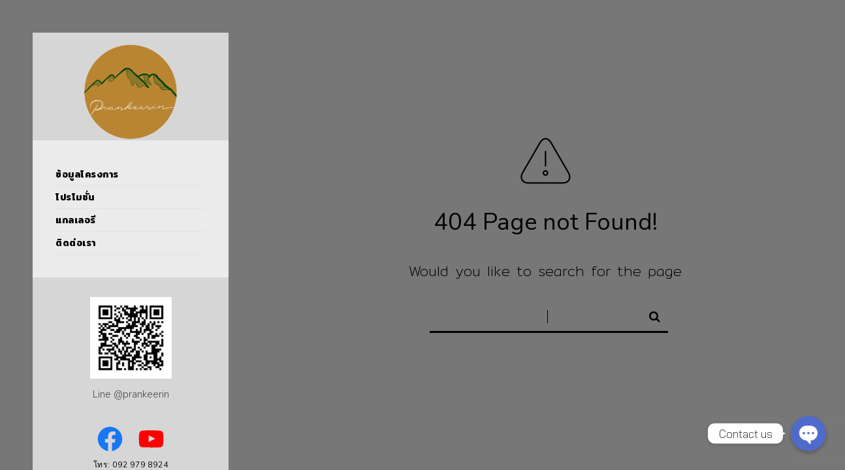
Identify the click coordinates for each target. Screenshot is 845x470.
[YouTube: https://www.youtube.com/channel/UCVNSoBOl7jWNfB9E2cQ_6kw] (151, 439)
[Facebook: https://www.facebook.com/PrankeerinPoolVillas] (110, 439)
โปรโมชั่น (75, 197)
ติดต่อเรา (76, 243)
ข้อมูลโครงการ (87, 174)
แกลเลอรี (76, 220)
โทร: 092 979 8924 (130, 465)
